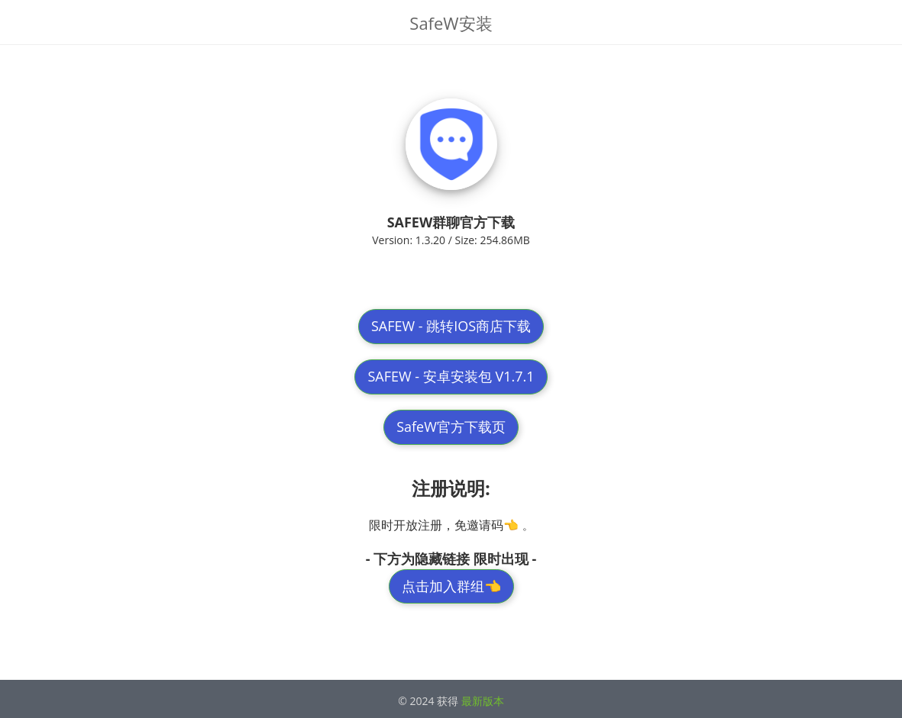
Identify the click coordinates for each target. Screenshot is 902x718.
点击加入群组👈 (451, 586)
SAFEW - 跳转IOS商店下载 (451, 326)
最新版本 (482, 701)
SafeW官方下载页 (451, 426)
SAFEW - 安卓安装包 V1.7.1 (450, 376)
